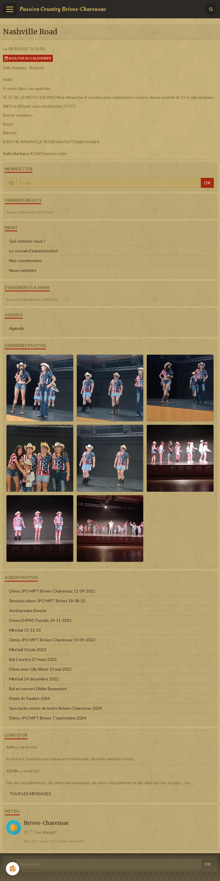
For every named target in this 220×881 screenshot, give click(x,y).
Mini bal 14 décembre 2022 (33, 678)
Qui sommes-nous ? (27, 240)
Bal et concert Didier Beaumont (38, 688)
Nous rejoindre (22, 270)
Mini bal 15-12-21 (25, 629)
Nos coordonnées (25, 260)
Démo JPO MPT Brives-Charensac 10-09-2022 (52, 639)
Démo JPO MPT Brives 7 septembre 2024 (47, 717)
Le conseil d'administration (33, 250)
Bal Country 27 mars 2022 (33, 659)
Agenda (16, 328)
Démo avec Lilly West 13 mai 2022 (40, 669)
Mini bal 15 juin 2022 (27, 649)
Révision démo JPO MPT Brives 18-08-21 (47, 600)
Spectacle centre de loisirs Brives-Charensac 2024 (55, 708)
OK (207, 182)
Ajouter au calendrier (28, 58)
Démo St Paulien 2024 (29, 698)
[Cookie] (12, 868)
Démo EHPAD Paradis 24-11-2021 (40, 620)
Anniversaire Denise (27, 610)
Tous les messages (30, 793)
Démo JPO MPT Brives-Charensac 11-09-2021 (52, 590)
